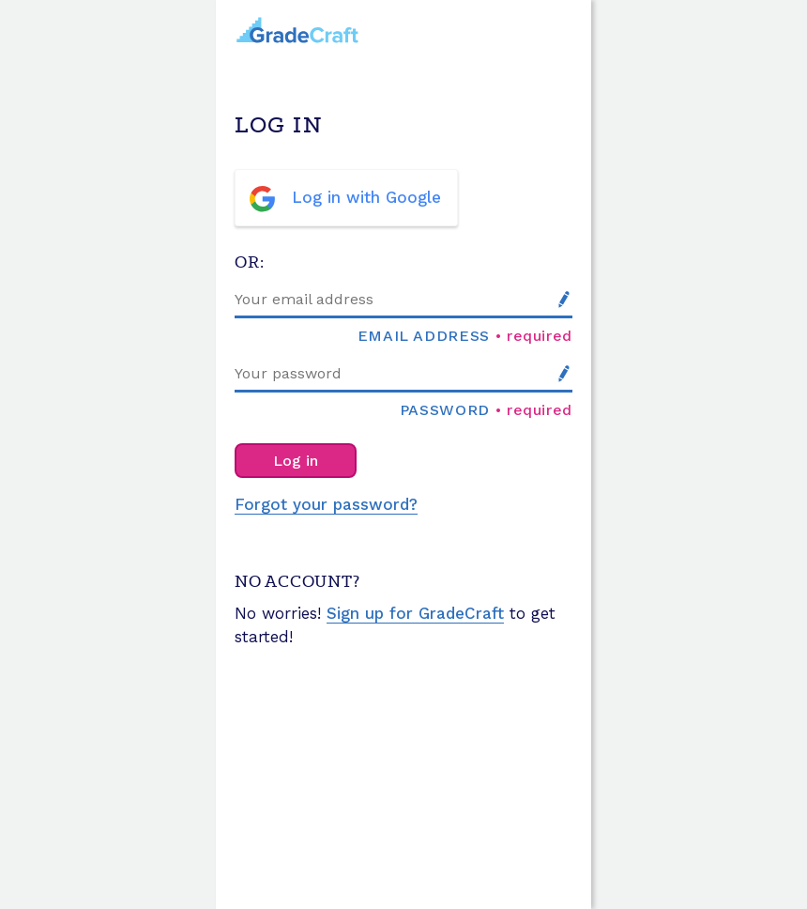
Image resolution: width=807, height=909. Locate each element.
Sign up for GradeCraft (415, 613)
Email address (424, 335)
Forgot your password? (326, 504)
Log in (295, 461)
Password (445, 410)
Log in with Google (366, 197)
